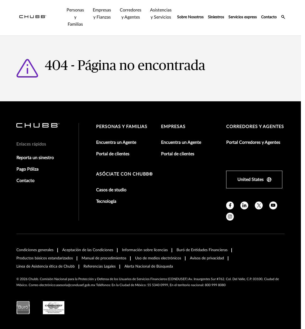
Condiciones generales (34, 250)
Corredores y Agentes (255, 127)
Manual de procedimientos (104, 258)
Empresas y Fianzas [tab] (102, 13)
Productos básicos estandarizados (44, 258)
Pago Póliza (27, 169)
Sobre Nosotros (190, 17)
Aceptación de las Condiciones (87, 250)
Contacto (269, 17)
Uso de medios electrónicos (158, 258)
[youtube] (273, 205)
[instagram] (230, 217)
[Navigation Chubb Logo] (32, 18)
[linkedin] (244, 205)
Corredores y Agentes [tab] (130, 13)
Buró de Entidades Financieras (202, 250)
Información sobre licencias (145, 250)
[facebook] (230, 205)
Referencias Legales (99, 266)
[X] (259, 205)
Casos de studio (111, 190)
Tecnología (106, 201)
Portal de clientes (112, 154)
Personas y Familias (121, 127)
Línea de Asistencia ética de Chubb (45, 266)
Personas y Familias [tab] (75, 17)
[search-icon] (283, 17)
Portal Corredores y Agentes (253, 142)
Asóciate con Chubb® (124, 174)
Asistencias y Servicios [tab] (161, 13)
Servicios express (242, 17)
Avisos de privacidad (207, 258)
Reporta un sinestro (35, 158)
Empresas (173, 127)
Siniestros (216, 17)
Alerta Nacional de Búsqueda (148, 266)
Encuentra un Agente (116, 142)
